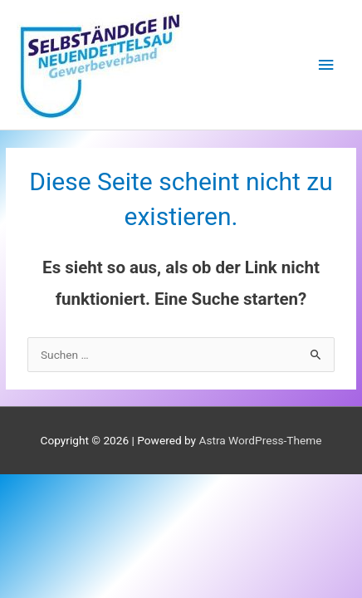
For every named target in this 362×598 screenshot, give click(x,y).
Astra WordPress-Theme (259, 440)
